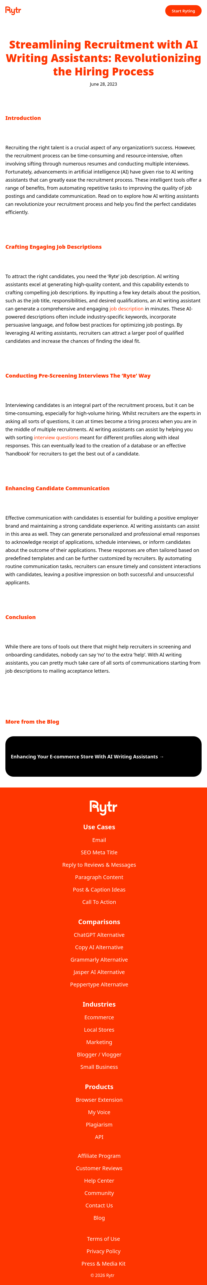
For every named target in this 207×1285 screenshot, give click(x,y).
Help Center (99, 1180)
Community (99, 1193)
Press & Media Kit (103, 1263)
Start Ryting (183, 10)
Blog (99, 1217)
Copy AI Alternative (99, 947)
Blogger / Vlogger (99, 1054)
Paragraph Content (99, 877)
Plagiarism (99, 1124)
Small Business (99, 1066)
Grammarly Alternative (99, 959)
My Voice (99, 1112)
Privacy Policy (103, 1251)
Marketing (99, 1042)
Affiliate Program (99, 1155)
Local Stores (99, 1029)
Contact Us (99, 1205)
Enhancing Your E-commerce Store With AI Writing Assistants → (87, 756)
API (99, 1137)
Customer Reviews (99, 1168)
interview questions (56, 437)
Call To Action (99, 902)
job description (127, 308)
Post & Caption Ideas (99, 889)
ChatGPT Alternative (99, 934)
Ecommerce (99, 1017)
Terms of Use (103, 1238)
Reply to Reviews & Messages (99, 864)
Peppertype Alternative (99, 984)
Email (99, 840)
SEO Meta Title (99, 852)
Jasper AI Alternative (99, 972)
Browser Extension (99, 1099)
